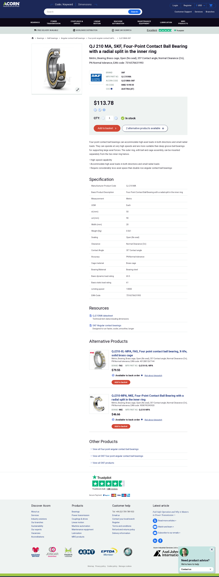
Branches (210, 12)
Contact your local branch (123, 519)
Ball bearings (52, 38)
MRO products (183, 22)
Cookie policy (112, 566)
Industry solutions (39, 519)
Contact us (196, 569)
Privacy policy (100, 566)
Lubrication (166, 22)
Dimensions (85, 4)
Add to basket (105, 128)
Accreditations (37, 537)
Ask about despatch (153, 375)
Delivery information (121, 533)
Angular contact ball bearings (73, 38)
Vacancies (35, 533)
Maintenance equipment (144, 22)
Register (188, 5)
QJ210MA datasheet (139, 317)
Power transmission (53, 22)
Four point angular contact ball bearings (102, 38)
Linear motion (97, 22)
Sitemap (91, 566)
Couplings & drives (77, 22)
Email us (116, 515)
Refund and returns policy (123, 529)
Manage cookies (125, 566)
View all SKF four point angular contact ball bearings (118, 456)
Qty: (97, 118)
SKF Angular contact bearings (139, 327)
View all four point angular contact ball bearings (116, 449)
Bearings (35, 22)
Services (199, 12)
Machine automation (118, 22)
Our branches (37, 522)
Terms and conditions (121, 526)
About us (35, 512)
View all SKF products (103, 463)
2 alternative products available (143, 128)
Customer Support (183, 12)
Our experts (36, 529)
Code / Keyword (64, 4)
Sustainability (37, 526)
